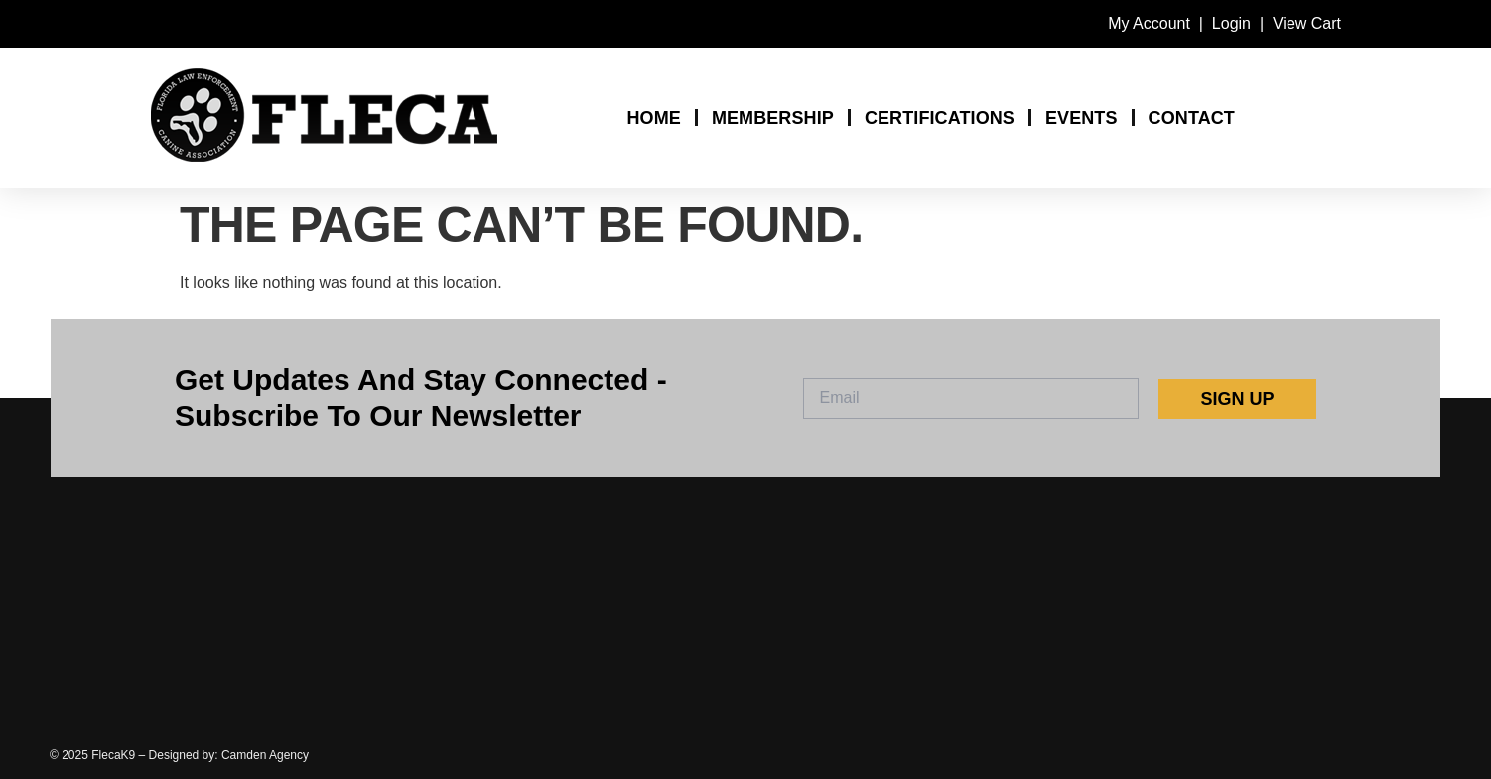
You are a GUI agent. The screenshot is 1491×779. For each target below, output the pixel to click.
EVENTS (1081, 118)
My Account (1149, 23)
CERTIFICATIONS (940, 118)
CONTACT (1192, 118)
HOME (653, 118)
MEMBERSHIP (773, 118)
